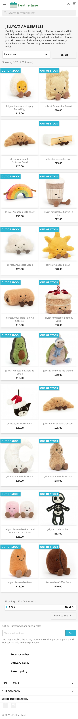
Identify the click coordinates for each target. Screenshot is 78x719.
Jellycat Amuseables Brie (58, 158)
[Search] (39, 13)
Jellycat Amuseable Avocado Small (19, 372)
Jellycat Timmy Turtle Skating (58, 370)
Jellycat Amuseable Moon (19, 476)
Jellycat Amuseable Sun (58, 264)
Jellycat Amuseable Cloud (19, 264)
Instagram (13, 705)
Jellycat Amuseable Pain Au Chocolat (20, 319)
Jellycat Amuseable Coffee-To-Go (58, 213)
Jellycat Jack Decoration (20, 423)
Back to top (63, 616)
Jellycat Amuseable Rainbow (19, 211)
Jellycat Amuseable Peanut (58, 476)
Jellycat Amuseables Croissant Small (19, 160)
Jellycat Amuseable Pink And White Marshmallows (20, 531)
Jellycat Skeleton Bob (58, 529)
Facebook (5, 705)
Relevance (26, 54)
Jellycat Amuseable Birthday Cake (58, 319)
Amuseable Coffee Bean (58, 582)
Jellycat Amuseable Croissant (58, 423)
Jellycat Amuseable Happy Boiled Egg (19, 107)
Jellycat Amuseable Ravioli (58, 106)
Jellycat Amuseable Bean (19, 582)
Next (70, 607)
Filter (64, 54)
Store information (15, 699)
